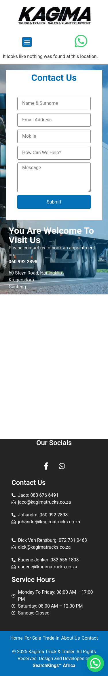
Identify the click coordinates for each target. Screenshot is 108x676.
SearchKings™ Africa (54, 665)
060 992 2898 (23, 261)
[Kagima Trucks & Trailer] (54, 366)
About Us (70, 638)
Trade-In (51, 638)
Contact (90, 638)
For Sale (32, 638)
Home (16, 638)
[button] (27, 42)
